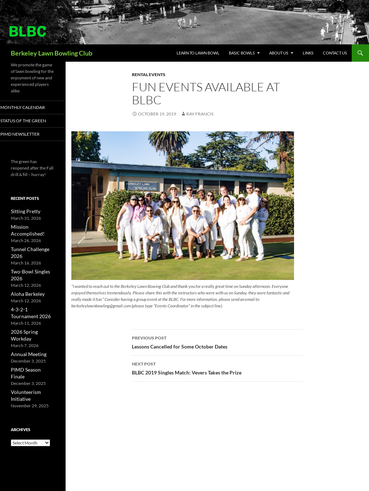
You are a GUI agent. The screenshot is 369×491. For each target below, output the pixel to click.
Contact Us (335, 53)
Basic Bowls (242, 53)
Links (308, 53)
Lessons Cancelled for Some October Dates (217, 342)
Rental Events (148, 74)
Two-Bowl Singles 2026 (32, 257)
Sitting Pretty (23, 212)
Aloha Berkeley (25, 272)
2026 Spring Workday (31, 309)
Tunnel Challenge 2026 (32, 242)
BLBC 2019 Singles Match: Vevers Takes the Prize (217, 368)
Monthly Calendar (31, 107)
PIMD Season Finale (29, 339)
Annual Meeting (26, 324)
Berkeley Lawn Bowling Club (51, 53)
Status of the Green (31, 121)
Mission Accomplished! (33, 227)
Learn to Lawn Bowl (198, 53)
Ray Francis (199, 114)
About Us (278, 53)
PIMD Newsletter (28, 134)
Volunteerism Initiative (32, 355)
